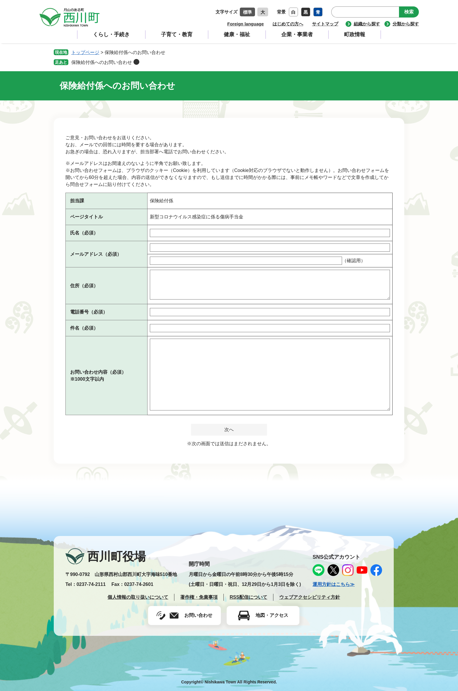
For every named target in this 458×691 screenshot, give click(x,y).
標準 (247, 12)
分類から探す (406, 23)
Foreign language (245, 23)
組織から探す (367, 23)
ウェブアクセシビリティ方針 (309, 597)
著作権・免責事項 (199, 597)
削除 (136, 62)
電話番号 (88, 311)
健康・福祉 (237, 34)
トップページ (85, 52)
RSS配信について (248, 597)
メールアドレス (96, 254)
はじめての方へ (288, 23)
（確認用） (353, 260)
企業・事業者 (297, 34)
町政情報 (354, 34)
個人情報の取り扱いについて (137, 597)
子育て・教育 (176, 34)
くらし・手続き (111, 34)
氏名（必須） (84, 232)
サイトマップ (325, 23)
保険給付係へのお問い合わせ (101, 62)
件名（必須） (84, 328)
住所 (84, 285)
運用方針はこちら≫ (334, 584)
